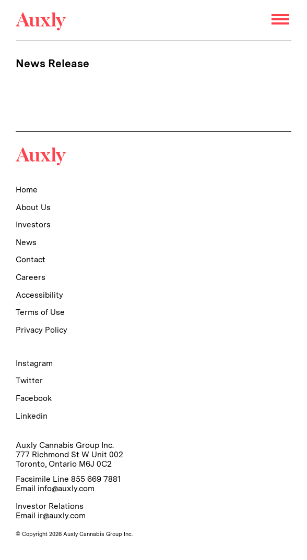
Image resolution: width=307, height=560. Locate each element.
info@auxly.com (66, 488)
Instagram (34, 363)
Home (27, 189)
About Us (33, 207)
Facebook (34, 398)
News (26, 242)
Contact (30, 259)
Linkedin (32, 416)
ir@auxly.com (62, 515)
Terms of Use (40, 312)
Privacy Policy (41, 330)
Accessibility (39, 295)
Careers (30, 277)
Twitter (29, 380)
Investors (33, 224)
